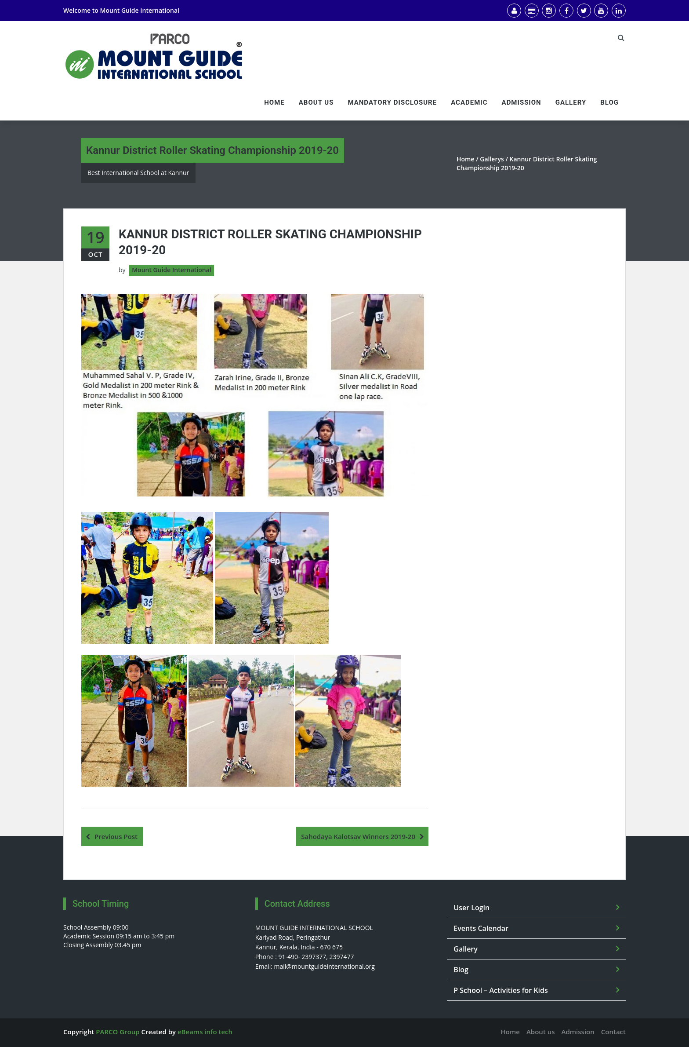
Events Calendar (480, 928)
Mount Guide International (139, 10)
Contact (613, 1031)
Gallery (571, 102)
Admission (521, 102)
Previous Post (116, 836)
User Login (471, 907)
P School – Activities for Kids (500, 990)
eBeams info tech (205, 1031)
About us (316, 102)
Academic (469, 102)
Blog (609, 102)
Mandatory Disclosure (392, 102)
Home (274, 102)
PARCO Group (117, 1031)
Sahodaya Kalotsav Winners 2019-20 (358, 836)
